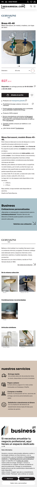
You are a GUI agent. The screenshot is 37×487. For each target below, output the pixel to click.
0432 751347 (13, 2)
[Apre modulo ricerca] (31, 6)
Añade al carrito (15, 95)
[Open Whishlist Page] (31, 2)
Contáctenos (20, 128)
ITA (2, 2)
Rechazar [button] (10, 478)
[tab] (17, 66)
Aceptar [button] (26, 478)
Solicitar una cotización (23, 224)
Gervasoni (29, 116)
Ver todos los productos (24, 265)
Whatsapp (6, 125)
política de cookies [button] (22, 461)
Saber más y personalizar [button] (18, 483)
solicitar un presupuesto (14, 109)
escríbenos (9, 120)
